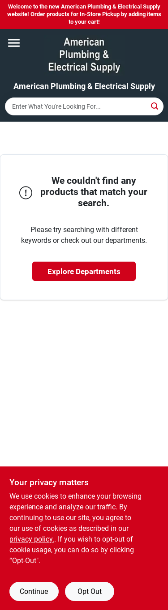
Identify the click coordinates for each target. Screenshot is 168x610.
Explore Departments (84, 271)
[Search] (155, 105)
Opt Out (90, 591)
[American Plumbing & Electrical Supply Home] (84, 55)
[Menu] (14, 43)
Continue (34, 591)
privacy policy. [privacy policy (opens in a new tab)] (31, 539)
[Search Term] (84, 106)
